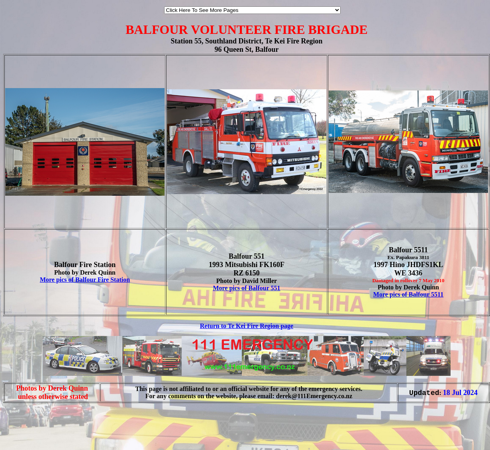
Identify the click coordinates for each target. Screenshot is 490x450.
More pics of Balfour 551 (246, 288)
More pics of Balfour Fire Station (85, 279)
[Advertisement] (27, 433)
